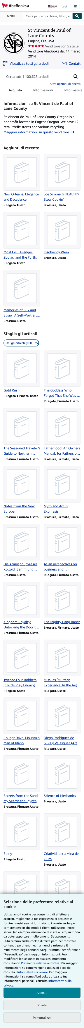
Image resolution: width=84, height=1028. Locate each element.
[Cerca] (77, 16)
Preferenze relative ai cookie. (40, 963)
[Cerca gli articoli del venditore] (33, 76)
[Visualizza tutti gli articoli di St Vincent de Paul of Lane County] (26, 63)
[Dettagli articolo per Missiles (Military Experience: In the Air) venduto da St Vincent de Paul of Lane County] (62, 664)
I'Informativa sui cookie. (32, 972)
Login (65, 6)
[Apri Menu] (9, 16)
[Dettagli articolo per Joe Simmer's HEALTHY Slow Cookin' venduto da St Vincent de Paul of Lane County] (62, 178)
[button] (75, 76)
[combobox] (48, 16)
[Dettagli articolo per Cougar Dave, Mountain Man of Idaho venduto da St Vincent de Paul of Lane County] (22, 722)
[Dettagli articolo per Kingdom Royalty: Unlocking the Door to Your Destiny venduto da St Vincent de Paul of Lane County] (22, 606)
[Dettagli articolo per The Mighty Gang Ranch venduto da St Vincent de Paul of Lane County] (62, 603)
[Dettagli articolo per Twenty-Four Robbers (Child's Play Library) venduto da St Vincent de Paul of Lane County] (22, 664)
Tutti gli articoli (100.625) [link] (21, 343)
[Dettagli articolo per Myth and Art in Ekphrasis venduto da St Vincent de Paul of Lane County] (62, 490)
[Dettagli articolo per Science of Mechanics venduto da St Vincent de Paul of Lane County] (62, 776)
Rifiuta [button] (42, 1005)
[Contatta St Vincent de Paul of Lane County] (71, 63)
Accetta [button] (42, 993)
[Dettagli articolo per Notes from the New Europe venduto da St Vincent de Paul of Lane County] (22, 490)
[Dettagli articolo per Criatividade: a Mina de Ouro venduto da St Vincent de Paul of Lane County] (62, 837)
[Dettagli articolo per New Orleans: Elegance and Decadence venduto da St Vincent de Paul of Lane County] (22, 178)
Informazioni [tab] (43, 91)
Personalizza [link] (42, 1017)
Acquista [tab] (15, 91)
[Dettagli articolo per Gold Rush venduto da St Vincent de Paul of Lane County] (22, 371)
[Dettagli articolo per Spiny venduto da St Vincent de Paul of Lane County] (22, 834)
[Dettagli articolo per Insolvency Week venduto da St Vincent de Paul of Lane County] (62, 233)
